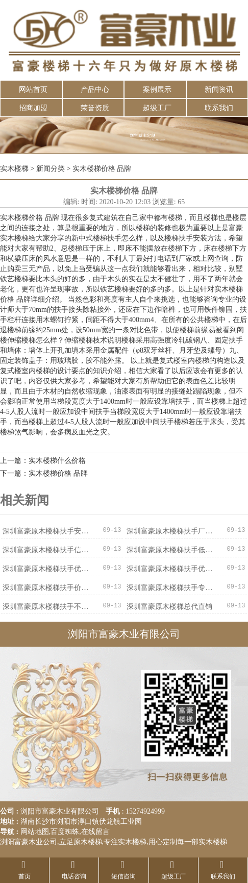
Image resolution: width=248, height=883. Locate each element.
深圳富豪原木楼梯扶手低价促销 (170, 550)
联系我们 (219, 108)
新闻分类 (50, 169)
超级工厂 (157, 108)
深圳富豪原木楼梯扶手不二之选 (46, 606)
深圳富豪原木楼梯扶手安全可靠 (46, 531)
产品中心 (95, 89)
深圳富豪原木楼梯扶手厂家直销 (170, 531)
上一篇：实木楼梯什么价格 (43, 460)
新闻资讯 (219, 89)
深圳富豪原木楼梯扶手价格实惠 (46, 588)
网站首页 (33, 89)
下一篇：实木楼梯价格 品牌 (44, 473)
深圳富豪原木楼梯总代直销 (169, 606)
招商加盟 (33, 108)
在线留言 (95, 832)
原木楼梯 (87, 842)
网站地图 (34, 832)
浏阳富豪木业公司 (28, 842)
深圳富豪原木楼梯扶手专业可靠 (170, 588)
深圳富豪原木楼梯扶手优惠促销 (170, 569)
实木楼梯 (14, 169)
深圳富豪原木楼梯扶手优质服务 (46, 569)
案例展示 (157, 89)
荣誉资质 (95, 108)
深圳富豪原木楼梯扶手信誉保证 (46, 550)
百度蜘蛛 (65, 832)
